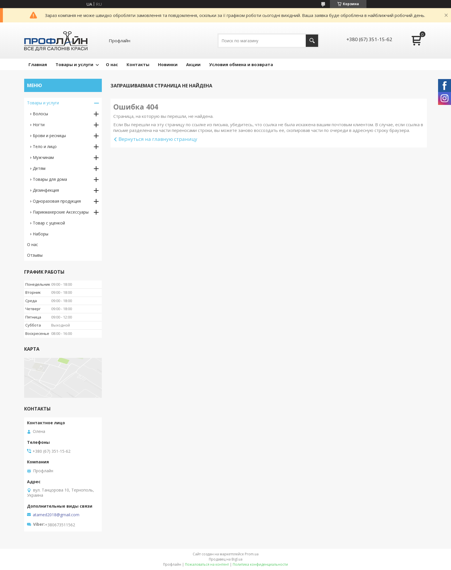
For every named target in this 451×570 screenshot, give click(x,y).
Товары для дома (50, 179)
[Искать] (312, 40)
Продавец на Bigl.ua (225, 559)
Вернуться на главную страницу (158, 139)
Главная (37, 64)
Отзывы (35, 255)
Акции (193, 64)
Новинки (167, 64)
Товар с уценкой (49, 223)
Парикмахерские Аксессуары (61, 212)
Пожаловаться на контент (207, 564)
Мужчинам (43, 157)
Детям (39, 168)
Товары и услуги (74, 64)
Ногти (39, 124)
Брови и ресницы (49, 135)
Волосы (40, 113)
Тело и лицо (45, 146)
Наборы (40, 234)
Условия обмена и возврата (241, 64)
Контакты (138, 64)
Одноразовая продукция (57, 201)
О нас (112, 64)
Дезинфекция (46, 190)
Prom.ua (252, 554)
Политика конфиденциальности (260, 564)
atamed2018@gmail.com (56, 514)
